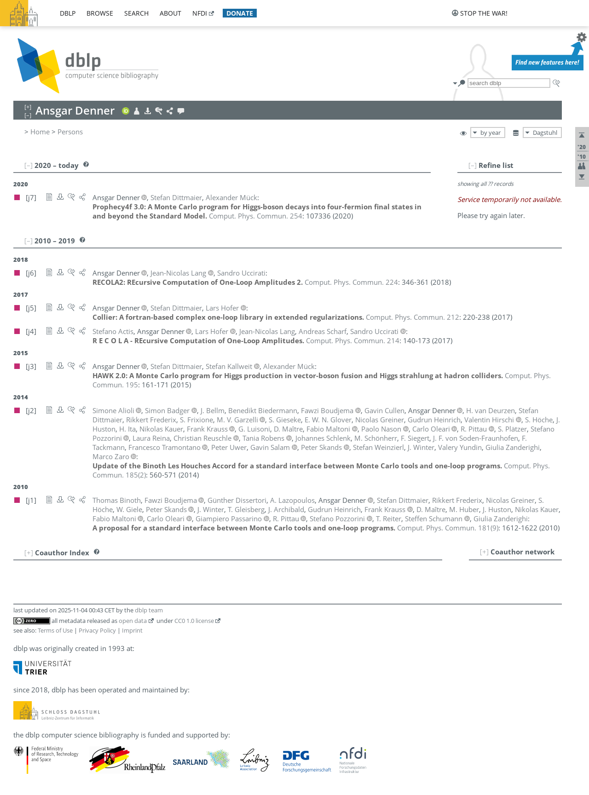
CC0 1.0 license (194, 620)
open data (133, 620)
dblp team (149, 610)
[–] (472, 165)
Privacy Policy (97, 630)
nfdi (199, 13)
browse (100, 13)
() (447, 527)
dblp (67, 13)
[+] (484, 551)
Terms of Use (55, 630)
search (136, 13)
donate (239, 13)
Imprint (132, 630)
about (170, 13)
